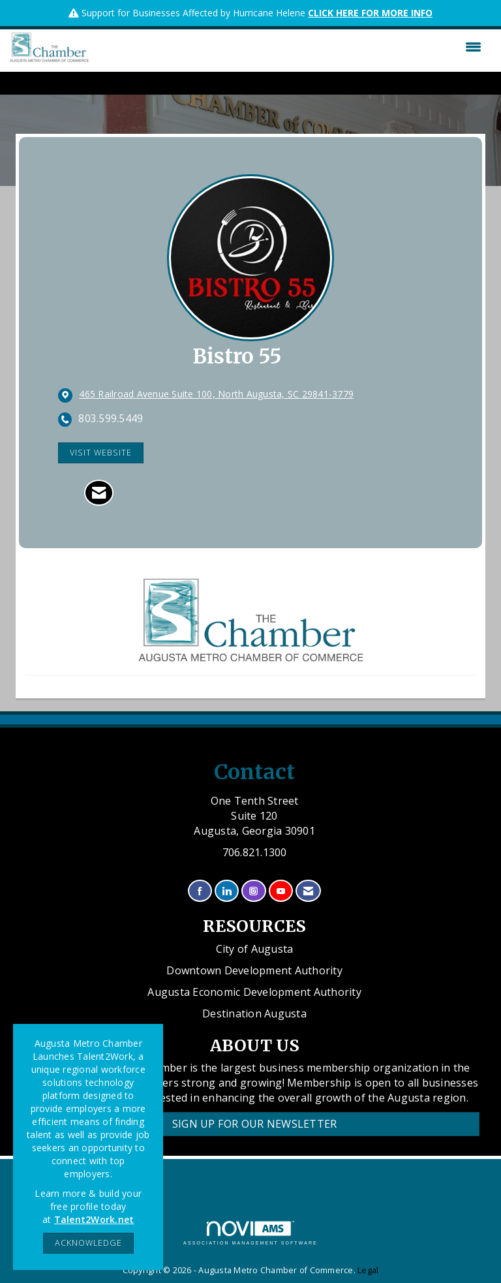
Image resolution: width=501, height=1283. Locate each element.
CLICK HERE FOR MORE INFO (370, 13)
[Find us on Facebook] (200, 891)
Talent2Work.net (94, 1219)
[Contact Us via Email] (308, 891)
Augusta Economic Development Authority (254, 992)
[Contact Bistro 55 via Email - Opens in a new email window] (99, 493)
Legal (367, 1270)
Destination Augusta (254, 1013)
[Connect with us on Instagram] (253, 891)
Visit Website (101, 452)
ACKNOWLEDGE (88, 1242)
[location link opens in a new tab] (216, 395)
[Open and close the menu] (288, 47)
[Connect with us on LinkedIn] (227, 891)
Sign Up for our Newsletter (254, 1124)
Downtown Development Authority (254, 970)
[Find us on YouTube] (281, 891)
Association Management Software (250, 1233)
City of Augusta (255, 949)
